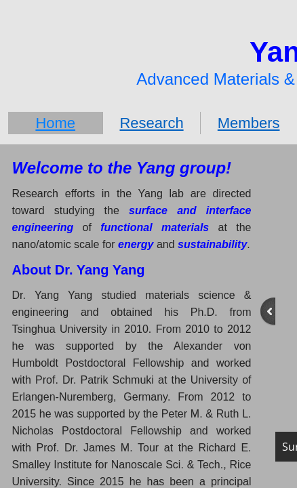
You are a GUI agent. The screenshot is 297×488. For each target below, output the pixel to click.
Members (249, 123)
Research (151, 123)
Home (55, 123)
